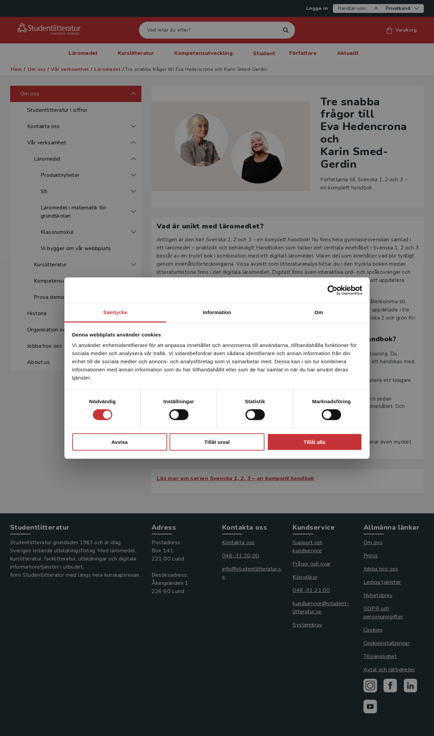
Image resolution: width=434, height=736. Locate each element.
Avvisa (120, 442)
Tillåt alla (315, 442)
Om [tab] (318, 312)
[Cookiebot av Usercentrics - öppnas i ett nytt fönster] (332, 290)
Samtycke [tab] (115, 312)
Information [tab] (217, 312)
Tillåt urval (217, 442)
